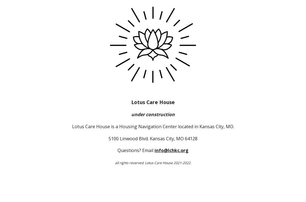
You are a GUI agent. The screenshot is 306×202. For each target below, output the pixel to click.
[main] (153, 132)
